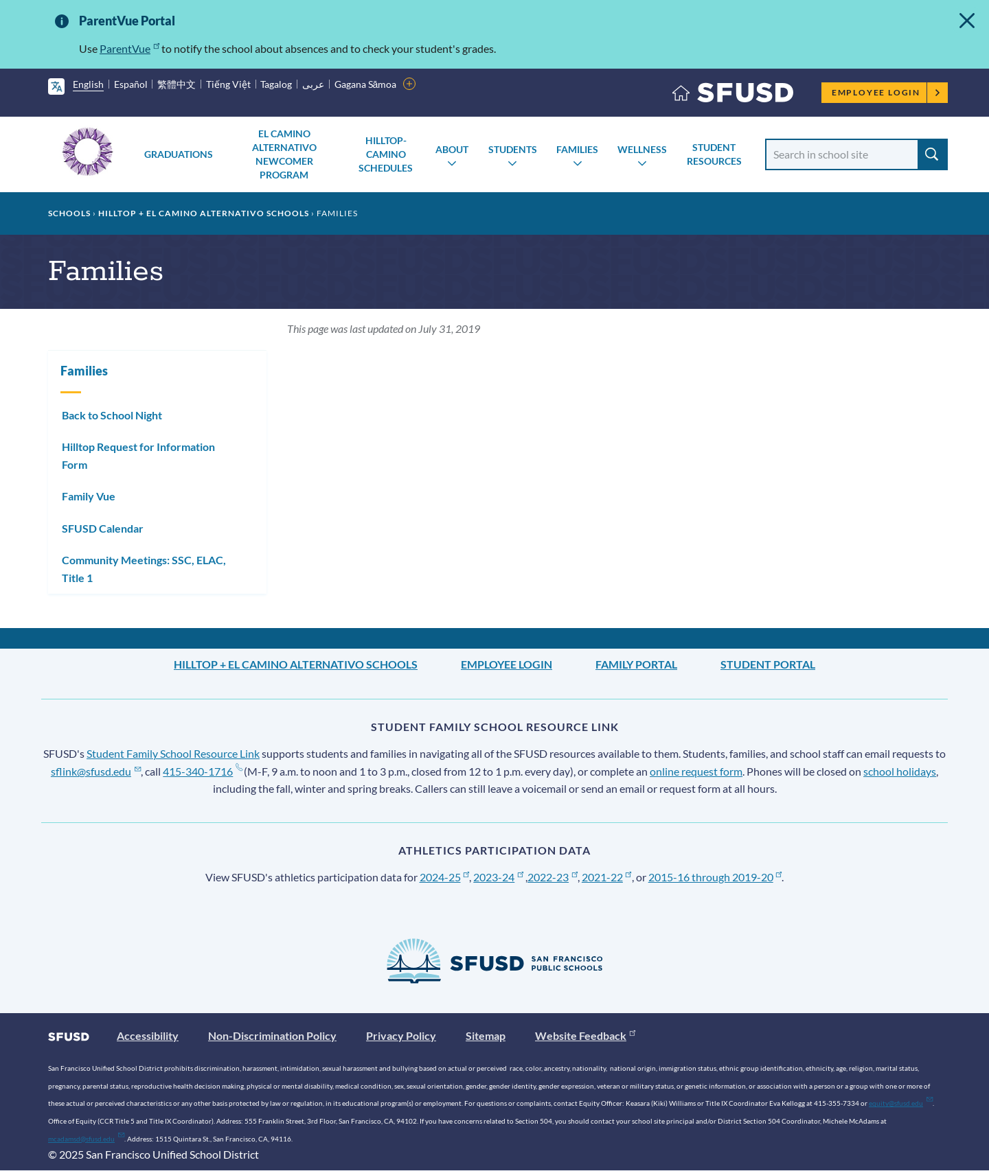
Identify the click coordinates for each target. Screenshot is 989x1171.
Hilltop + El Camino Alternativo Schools (203, 213)
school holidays (899, 771)
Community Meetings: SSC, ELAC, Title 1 (144, 568)
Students (512, 149)
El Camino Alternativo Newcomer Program (284, 154)
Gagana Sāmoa (365, 84)
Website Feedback (585, 1035)
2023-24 (498, 876)
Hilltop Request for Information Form (138, 455)
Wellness (642, 149)
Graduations (178, 154)
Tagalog (276, 84)
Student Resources (714, 154)
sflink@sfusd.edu (96, 771)
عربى (313, 84)
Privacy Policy (401, 1035)
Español (131, 84)
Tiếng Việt (228, 84)
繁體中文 (176, 84)
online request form (696, 771)
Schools (69, 213)
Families (577, 149)
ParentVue (129, 48)
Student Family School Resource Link (173, 753)
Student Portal (767, 664)
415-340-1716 (202, 771)
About (451, 149)
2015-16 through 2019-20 (715, 876)
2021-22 (607, 876)
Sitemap (485, 1035)
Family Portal (636, 664)
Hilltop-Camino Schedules (386, 154)
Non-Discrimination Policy (272, 1035)
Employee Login (886, 92)
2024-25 (445, 876)
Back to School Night (112, 414)
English (88, 84)
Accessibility (148, 1035)
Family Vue (88, 495)
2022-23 (552, 876)
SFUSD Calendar (103, 528)
